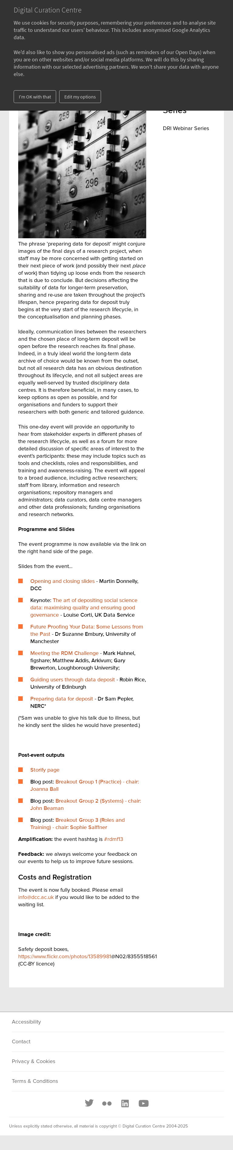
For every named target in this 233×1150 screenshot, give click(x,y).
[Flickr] (107, 1103)
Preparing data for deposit (61, 699)
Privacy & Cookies (33, 1061)
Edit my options (80, 97)
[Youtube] (143, 1103)
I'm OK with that (35, 97)
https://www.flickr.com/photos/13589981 (64, 956)
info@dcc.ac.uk (36, 897)
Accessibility (26, 1022)
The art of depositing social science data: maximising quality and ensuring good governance (83, 607)
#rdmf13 (113, 839)
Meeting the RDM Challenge (64, 653)
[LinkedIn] (124, 1103)
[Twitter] (89, 1103)
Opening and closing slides (62, 581)
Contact (21, 1042)
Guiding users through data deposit (72, 680)
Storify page (44, 770)
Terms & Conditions (35, 1081)
